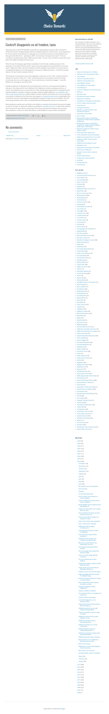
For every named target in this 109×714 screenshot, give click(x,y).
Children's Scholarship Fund (85, 81)
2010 (79, 682)
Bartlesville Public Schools (85, 189)
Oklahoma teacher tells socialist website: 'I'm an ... (88, 617)
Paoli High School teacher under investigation (88, 531)
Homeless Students (83, 271)
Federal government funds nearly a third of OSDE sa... (89, 605)
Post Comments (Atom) (21, 139)
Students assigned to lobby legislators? (86, 587)
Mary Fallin (80, 316)
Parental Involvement (83, 342)
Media (79, 318)
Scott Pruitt (80, 385)
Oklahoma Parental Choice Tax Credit (88, 137)
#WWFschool (81, 173)
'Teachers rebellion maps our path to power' (89, 613)
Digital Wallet (81, 231)
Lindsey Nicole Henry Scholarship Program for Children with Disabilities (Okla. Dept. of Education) (88, 125)
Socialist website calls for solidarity (89, 653)
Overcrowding (81, 338)
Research (80, 369)
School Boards (81, 378)
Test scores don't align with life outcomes (87, 556)
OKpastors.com (82, 145)
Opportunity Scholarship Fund (86, 336)
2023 (79, 449)
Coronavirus (80, 218)
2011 (79, 680)
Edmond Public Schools (84, 235)
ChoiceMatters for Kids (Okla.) (86, 85)
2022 (79, 451)
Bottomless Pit (81, 195)
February (82, 659)
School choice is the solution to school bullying (88, 497)
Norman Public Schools (84, 327)
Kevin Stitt (80, 300)
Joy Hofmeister (81, 296)
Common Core (81, 213)
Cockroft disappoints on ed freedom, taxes (86, 600)
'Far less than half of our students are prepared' (89, 594)
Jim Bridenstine (81, 293)
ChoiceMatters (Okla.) (83, 83)
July (80, 476)
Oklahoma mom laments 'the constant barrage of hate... (87, 539)
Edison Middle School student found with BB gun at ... (89, 505)
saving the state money (50, 96)
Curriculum (80, 222)
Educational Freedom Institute (86, 96)
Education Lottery (82, 238)
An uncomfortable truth (85, 494)
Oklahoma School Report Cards (86, 143)
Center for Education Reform (86, 79)
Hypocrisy (80, 278)
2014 (79, 672)
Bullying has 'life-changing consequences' (86, 527)
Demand (79, 224)
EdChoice (80, 92)
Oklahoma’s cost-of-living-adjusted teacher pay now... (89, 647)
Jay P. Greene (81, 116)
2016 (79, 667)
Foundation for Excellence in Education (89, 101)
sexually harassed (49, 106)
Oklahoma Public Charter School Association (87, 140)
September (82, 471)
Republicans (14, 118)
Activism (79, 184)
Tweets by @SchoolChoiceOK (84, 64)
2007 (79, 690)
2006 (79, 693)
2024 (79, 446)
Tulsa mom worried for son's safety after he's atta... (89, 509)
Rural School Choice (83, 374)
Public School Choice (83, 358)
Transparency (81, 409)
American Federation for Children (87, 72)
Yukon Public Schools (83, 429)
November (82, 466)
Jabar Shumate (81, 284)
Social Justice (81, 391)
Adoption (80, 186)
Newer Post (9, 135)
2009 (79, 685)
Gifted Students (81, 262)
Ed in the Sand (81, 233)
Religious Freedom (82, 365)
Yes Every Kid (81, 165)
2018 (79, 461)
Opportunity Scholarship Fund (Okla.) (88, 147)
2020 (79, 456)
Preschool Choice (82, 351)
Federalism (80, 247)
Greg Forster (81, 264)
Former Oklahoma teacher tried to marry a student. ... (89, 501)
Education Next (81, 94)
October (81, 469)
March (81, 656)
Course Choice (81, 220)
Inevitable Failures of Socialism (86, 282)
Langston (80, 307)
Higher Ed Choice (82, 267)
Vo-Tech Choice (81, 422)
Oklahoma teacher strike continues (89, 637)
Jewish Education (82, 291)
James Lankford (81, 287)
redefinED (80, 160)
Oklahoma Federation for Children (87, 331)
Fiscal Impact (81, 251)
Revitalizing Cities (82, 371)
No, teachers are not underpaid (88, 486)
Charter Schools (82, 202)
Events (79, 244)
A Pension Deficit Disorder (85, 175)
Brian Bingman (81, 198)
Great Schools (81, 105)
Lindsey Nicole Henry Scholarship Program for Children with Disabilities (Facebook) (88, 119)
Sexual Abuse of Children (84, 389)
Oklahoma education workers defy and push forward (89, 633)
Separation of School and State (86, 387)
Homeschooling (82, 273)
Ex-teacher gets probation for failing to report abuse (89, 579)
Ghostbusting (81, 260)
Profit (78, 353)
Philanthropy (81, 347)
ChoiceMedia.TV (82, 88)
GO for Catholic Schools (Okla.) (86, 103)
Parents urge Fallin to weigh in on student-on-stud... (88, 518)
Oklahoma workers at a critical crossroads (87, 625)
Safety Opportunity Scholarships (87, 376)
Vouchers (80, 425)
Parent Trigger (81, 340)
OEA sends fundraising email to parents (88, 547)
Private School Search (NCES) (85, 158)
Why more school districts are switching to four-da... (87, 543)
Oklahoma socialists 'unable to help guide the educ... (89, 564)
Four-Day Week (81, 255)
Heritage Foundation (83, 108)
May (80, 481)
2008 (79, 687)
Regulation (80, 362)
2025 (79, 443)
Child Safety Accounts (83, 206)
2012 (79, 677)
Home (38, 135)
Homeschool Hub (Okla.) (84, 114)
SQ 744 (79, 396)
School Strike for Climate (84, 382)
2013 (79, 675)
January (81, 661)
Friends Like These (82, 258)
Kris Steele (80, 302)
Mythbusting (80, 324)
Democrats (80, 227)
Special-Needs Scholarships (85, 394)
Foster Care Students (83, 253)
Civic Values (80, 209)
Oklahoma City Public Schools (86, 329)
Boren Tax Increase (83, 193)
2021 (79, 454)
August (81, 474)
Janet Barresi (81, 289)
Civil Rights (80, 211)
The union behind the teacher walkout (87, 560)
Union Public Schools (83, 414)
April (80, 484)
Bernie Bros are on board (86, 650)
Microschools (81, 322)
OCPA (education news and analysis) (88, 135)
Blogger (62, 709)
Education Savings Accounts (85, 240)
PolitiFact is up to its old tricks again (89, 572)
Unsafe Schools (81, 416)
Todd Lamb (80, 407)
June (80, 479)
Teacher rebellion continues (87, 591)
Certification (80, 200)
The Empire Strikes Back (84, 405)
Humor (79, 275)
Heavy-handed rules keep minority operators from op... (89, 513)
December (82, 463)
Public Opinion (81, 356)
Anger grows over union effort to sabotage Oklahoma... (88, 568)
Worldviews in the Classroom (86, 427)
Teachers (80, 402)
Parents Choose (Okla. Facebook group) (87, 153)
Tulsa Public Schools (83, 411)
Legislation (80, 309)
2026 (79, 441)
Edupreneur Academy (83, 99)
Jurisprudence (81, 298)
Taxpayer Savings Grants (84, 400)
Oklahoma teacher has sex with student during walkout (88, 609)
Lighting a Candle (82, 311)
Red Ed (79, 360)
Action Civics (81, 182)
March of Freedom (82, 313)
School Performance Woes (85, 380)
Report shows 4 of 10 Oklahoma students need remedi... (88, 640)
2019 (79, 459)
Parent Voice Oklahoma (84, 150)
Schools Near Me (82, 162)
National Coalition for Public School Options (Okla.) (88, 129)
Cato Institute (81, 76)
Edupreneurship (82, 242)
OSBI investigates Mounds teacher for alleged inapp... (88, 575)
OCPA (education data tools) (85, 133)
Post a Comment (13, 132)
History (79, 269)
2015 (79, 670)
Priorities (81, 491)
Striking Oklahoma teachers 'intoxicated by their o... (86, 629)
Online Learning (82, 333)
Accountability (81, 180)
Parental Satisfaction (83, 344)
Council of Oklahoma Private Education (89, 90)
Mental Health (81, 320)
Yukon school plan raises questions (89, 521)
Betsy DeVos (81, 191)
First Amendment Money (84, 249)
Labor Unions (81, 304)
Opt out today (82, 489)
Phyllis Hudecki (81, 349)
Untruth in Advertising (83, 418)
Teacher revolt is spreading (86, 597)
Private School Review (83, 156)
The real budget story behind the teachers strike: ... (88, 551)
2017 (79, 665)
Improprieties (81, 280)
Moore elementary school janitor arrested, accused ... (88, 583)
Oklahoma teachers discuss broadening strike (86, 621)
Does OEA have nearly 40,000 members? (87, 535)
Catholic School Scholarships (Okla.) (88, 74)
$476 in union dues (84, 644)
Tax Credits (21, 118)
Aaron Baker (81, 178)
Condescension (81, 215)
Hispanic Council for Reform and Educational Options (87, 110)
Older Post (66, 135)
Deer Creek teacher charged (87, 524)
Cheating (79, 204)
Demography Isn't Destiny (85, 229)
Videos (79, 420)
